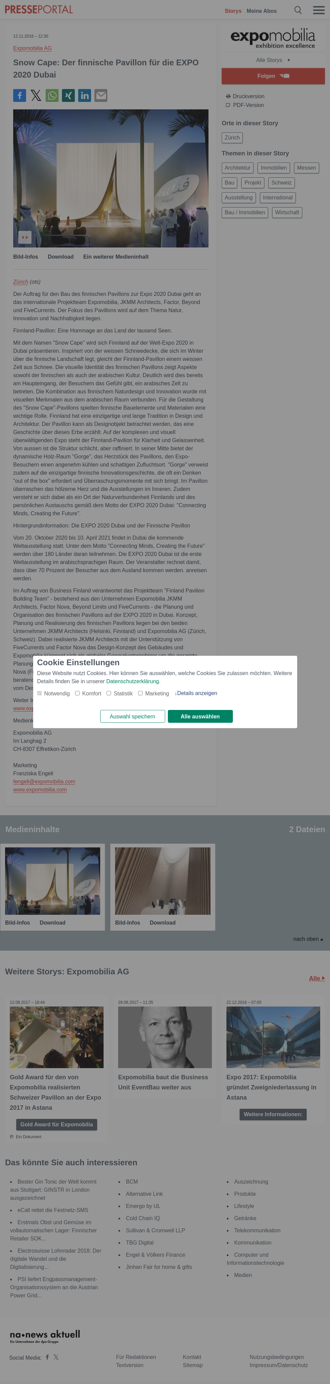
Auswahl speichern (132, 716)
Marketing (157, 693)
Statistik (123, 693)
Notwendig (57, 693)
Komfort (91, 693)
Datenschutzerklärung (132, 681)
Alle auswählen (200, 716)
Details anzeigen (197, 693)
